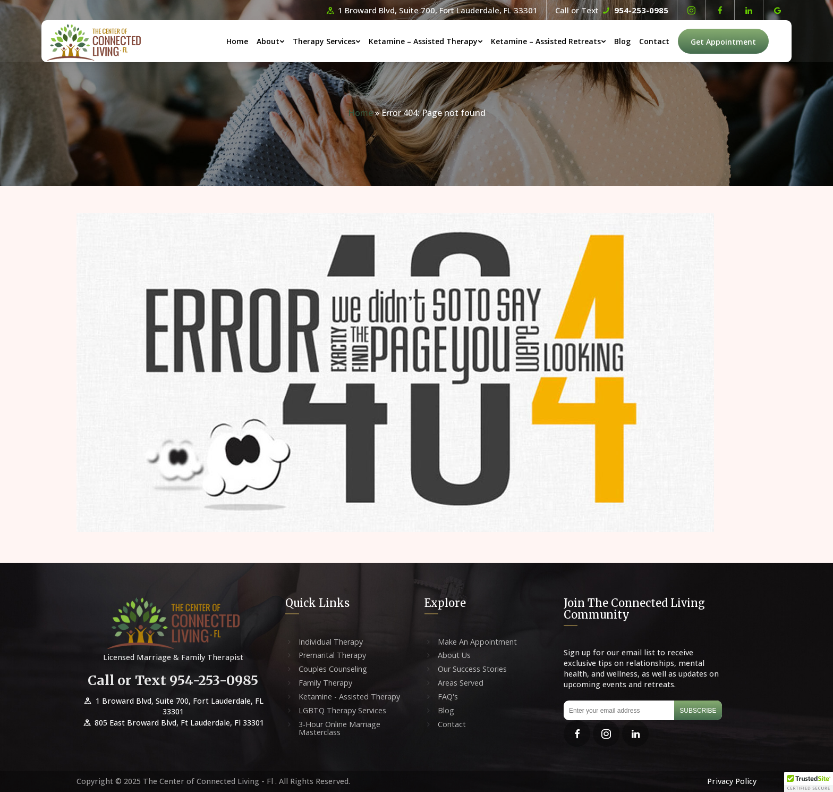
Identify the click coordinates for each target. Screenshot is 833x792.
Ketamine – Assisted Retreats (563, 41)
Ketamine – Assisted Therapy (440, 41)
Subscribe (697, 710)
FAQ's (448, 697)
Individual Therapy (331, 642)
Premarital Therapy (332, 655)
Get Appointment (741, 42)
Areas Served (460, 683)
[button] (808, 782)
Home (255, 41)
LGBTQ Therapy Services (342, 710)
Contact (672, 41)
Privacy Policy (731, 781)
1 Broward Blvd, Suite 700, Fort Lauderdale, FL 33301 (431, 10)
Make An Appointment (477, 642)
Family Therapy (325, 683)
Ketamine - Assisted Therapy (349, 697)
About (285, 41)
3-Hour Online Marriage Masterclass (339, 728)
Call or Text (611, 10)
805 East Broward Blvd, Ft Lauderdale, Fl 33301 (173, 723)
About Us (454, 655)
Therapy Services (341, 41)
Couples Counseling (333, 669)
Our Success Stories (472, 669)
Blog (640, 41)
